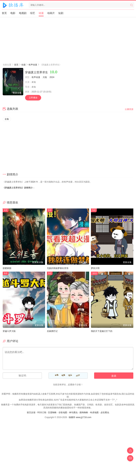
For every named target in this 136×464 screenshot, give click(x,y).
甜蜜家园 (7, 268)
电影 (12, 13)
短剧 (60, 13)
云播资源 (129, 109)
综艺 (32, 13)
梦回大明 (95, 268)
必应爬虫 (105, 412)
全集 (7, 119)
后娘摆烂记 (52, 331)
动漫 (41, 13)
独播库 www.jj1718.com (80, 417)
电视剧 (22, 13)
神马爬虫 (73, 412)
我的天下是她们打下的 (101, 331)
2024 (52, 77)
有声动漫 (32, 64)
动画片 (51, 13)
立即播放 (33, 97)
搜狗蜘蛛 (83, 412)
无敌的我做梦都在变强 (57, 268)
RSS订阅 (41, 412)
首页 (4, 13)
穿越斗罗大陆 (9, 331)
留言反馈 (31, 412)
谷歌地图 (63, 412)
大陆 (45, 77)
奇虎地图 (94, 412)
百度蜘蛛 (52, 412)
